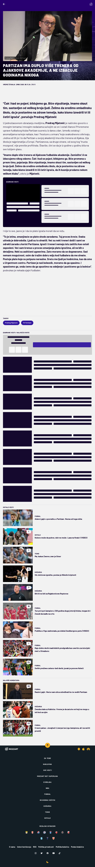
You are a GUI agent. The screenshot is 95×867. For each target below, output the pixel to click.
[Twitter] (42, 853)
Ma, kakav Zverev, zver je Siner (48, 556)
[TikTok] (60, 853)
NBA (47, 788)
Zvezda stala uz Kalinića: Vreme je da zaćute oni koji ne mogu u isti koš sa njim (62, 710)
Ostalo (38, 535)
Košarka (38, 572)
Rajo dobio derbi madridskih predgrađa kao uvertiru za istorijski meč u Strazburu (62, 649)
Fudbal (38, 516)
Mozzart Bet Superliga (47, 776)
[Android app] (79, 749)
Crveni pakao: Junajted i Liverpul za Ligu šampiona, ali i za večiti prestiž (62, 729)
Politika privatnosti (46, 847)
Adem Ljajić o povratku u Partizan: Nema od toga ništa (58, 519)
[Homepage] (91, 4)
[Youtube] (54, 853)
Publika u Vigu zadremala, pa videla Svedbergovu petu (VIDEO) (62, 631)
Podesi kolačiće (77, 847)
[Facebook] (48, 853)
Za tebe (47, 758)
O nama (12, 847)
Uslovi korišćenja (24, 847)
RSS (34, 847)
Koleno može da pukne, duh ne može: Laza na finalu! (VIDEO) (61, 537)
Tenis (37, 554)
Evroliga (47, 782)
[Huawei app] (88, 749)
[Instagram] (36, 853)
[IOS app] (83, 749)
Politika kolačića (62, 847)
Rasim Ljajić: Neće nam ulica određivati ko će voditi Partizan (61, 692)
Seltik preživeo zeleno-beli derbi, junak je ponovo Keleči (59, 668)
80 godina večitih (47, 800)
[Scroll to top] (47, 745)
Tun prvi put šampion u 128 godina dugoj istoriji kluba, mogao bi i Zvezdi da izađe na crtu (63, 612)
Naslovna (47, 764)
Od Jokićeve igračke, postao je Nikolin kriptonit (55, 575)
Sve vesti (47, 770)
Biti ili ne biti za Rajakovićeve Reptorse (51, 593)
